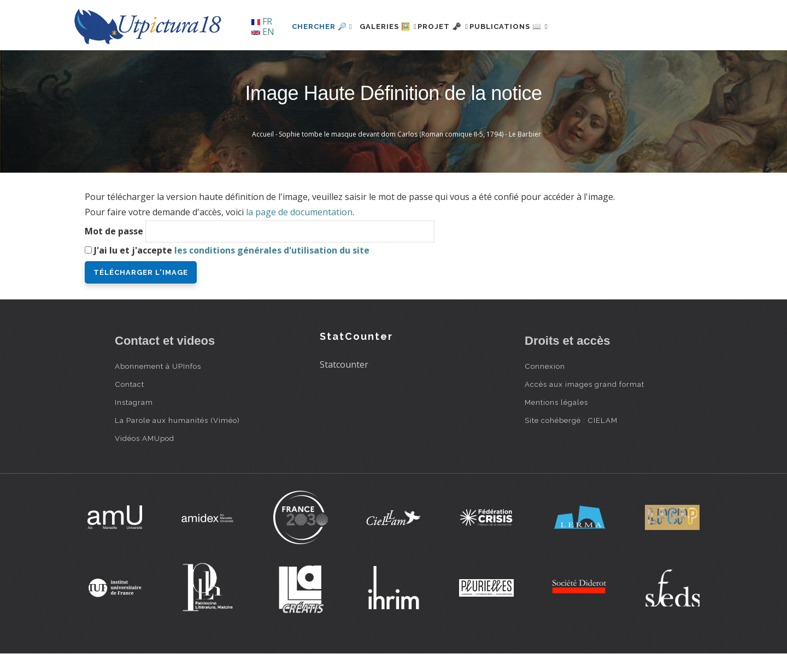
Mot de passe (114, 231)
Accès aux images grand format (584, 384)
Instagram (134, 402)
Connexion (545, 366)
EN (262, 32)
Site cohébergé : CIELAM (571, 420)
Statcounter (344, 364)
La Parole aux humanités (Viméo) (177, 420)
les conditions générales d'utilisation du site (271, 250)
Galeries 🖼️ (394, 26)
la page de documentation (299, 212)
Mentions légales (556, 402)
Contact (129, 384)
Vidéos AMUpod (144, 438)
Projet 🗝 (461, 26)
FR (261, 21)
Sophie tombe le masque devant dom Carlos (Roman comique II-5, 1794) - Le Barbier (410, 134)
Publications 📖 (539, 26)
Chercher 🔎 (322, 26)
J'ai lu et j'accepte (231, 250)
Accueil (263, 134)
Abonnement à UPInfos (158, 366)
